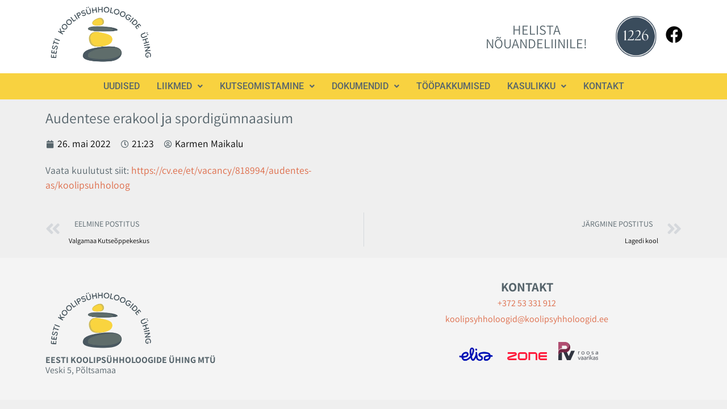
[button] (179, 86)
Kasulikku (536, 86)
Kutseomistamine (267, 86)
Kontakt (603, 86)
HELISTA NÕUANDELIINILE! (536, 36)
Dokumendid (365, 86)
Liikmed (180, 86)
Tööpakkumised (453, 86)
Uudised (121, 86)
